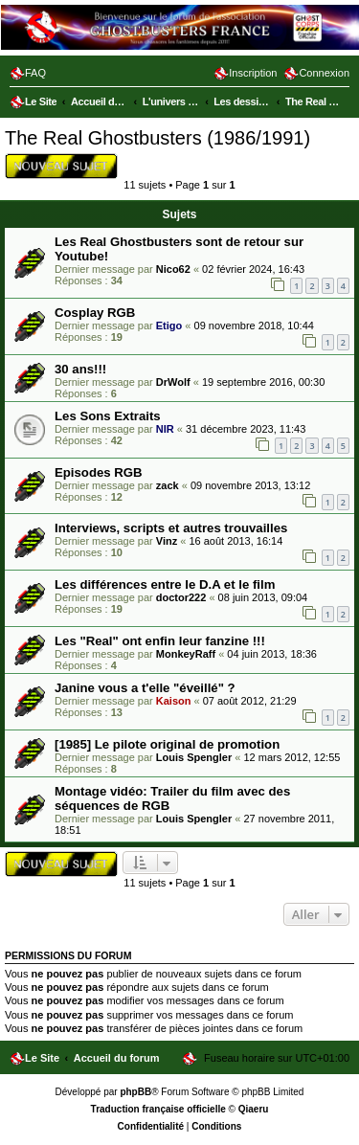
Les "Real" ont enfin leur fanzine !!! (160, 641)
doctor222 (181, 597)
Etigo (169, 325)
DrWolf (173, 382)
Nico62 (173, 269)
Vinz (166, 541)
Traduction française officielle (158, 1109)
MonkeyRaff (185, 654)
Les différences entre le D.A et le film (165, 584)
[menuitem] (28, 72)
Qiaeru (253, 1109)
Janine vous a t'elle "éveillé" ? (145, 688)
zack (167, 485)
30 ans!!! (80, 369)
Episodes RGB (99, 472)
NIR (165, 429)
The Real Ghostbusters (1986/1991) (157, 137)
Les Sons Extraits (108, 416)
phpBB (135, 1092)
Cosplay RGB (95, 312)
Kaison (173, 701)
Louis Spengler (194, 757)
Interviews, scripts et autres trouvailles (171, 528)
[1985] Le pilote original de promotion (167, 744)
